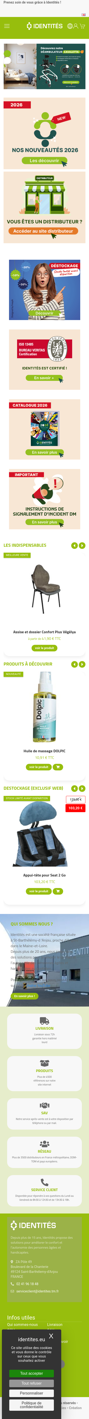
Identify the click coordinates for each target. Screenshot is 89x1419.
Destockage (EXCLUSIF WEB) (33, 788)
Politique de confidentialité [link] (31, 1405)
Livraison (54, 1324)
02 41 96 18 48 (27, 1284)
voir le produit (44, 648)
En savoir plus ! (24, 996)
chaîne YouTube (38, 985)
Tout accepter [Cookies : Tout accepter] (31, 1373)
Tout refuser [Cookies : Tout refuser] (32, 1383)
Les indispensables (25, 545)
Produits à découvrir (28, 663)
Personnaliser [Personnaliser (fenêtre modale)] (31, 1393)
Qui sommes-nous (22, 1324)
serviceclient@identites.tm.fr (37, 1291)
